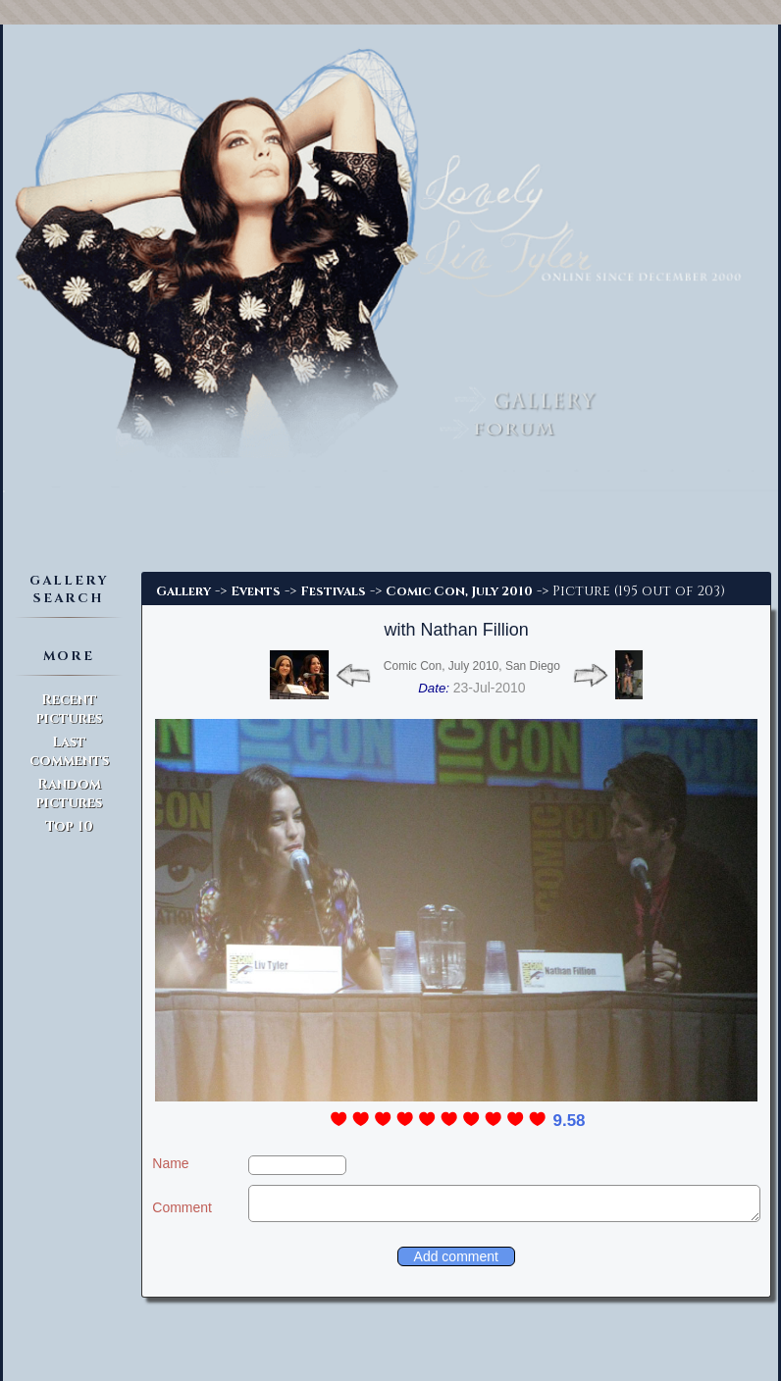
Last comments (69, 751)
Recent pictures (69, 709)
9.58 (568, 1120)
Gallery (183, 591)
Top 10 (69, 826)
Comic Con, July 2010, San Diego (472, 666)
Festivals (333, 591)
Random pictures (69, 793)
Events (256, 591)
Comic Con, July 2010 (459, 591)
